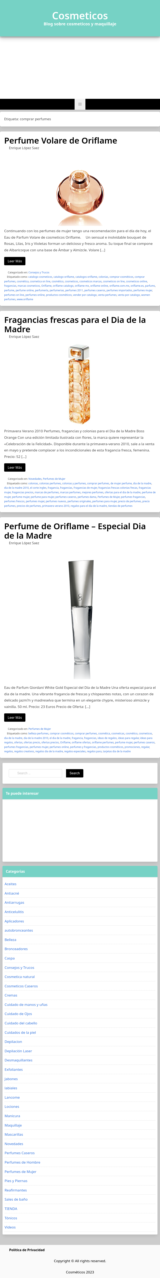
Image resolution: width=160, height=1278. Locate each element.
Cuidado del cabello (21, 1023)
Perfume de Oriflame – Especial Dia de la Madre (75, 530)
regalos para (94, 751)
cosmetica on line (40, 281)
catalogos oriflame (86, 277)
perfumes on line (14, 295)
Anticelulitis (14, 911)
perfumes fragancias (133, 497)
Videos (10, 1227)
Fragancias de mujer (85, 488)
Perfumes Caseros (20, 1152)
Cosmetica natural (20, 976)
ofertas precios (50, 742)
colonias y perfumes (74, 483)
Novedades (35, 479)
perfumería (41, 290)
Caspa (10, 958)
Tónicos (11, 1218)
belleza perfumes (38, 733)
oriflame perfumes (103, 742)
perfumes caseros (94, 290)
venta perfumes (107, 295)
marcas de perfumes (47, 492)
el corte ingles (38, 488)
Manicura (12, 1115)
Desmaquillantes (18, 1060)
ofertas (18, 742)
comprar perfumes (98, 483)
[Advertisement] (80, 67)
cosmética (23, 281)
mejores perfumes (92, 492)
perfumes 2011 (74, 290)
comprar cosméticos (121, 277)
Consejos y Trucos (39, 272)
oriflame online (99, 286)
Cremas (11, 995)
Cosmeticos (80, 15)
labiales (11, 1088)
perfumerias (57, 290)
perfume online (25, 290)
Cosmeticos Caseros (21, 986)
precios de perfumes (29, 506)
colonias (103, 277)
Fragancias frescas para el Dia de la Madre (75, 324)
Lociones (12, 1106)
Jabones (11, 1078)
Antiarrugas (14, 902)
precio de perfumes (129, 501)
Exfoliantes (14, 1069)
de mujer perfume (121, 483)
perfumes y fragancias (83, 747)
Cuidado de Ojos (18, 1013)
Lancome (12, 1097)
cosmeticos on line (114, 281)
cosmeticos (71, 281)
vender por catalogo (85, 295)
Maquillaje (13, 1125)
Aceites (10, 883)
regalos (8, 751)
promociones (132, 747)
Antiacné (12, 893)
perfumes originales (79, 501)
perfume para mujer (42, 497)
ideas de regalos (107, 738)
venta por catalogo (129, 295)
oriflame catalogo (63, 286)
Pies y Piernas (16, 1180)
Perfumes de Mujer (54, 479)
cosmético (58, 281)
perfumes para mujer (104, 501)
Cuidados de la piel (20, 1032)
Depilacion (13, 1041)
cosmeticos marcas (90, 281)
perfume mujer (20, 497)
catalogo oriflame (64, 277)
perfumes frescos (14, 501)
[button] (80, 104)
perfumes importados (119, 290)
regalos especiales (75, 751)
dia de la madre (142, 483)
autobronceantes (19, 930)
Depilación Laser (18, 1051)
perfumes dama (87, 497)
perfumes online (35, 295)
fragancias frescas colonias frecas (118, 488)
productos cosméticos (59, 295)
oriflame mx (82, 286)
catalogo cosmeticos (40, 277)
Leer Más (15, 261)
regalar (145, 747)
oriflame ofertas (81, 742)
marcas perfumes (70, 492)
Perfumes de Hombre (22, 1162)
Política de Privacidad (27, 1250)
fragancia (53, 488)
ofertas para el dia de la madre (123, 492)
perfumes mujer (143, 290)
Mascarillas (14, 1134)
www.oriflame (25, 299)
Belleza (10, 939)
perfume (9, 290)
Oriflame (46, 286)
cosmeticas (117, 733)
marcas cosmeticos (29, 286)
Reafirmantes (16, 1190)
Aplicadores (14, 921)
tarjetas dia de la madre (117, 751)
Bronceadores (16, 948)
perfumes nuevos (56, 501)
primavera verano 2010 (55, 506)
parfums (150, 286)
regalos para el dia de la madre (89, 506)
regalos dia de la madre (49, 751)
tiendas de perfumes (120, 506)
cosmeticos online (136, 281)
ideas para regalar (128, 738)
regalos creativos (24, 751)
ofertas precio (32, 742)
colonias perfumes (50, 483)
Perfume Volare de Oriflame (60, 140)
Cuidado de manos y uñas (26, 1004)
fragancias (10, 286)
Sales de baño (16, 1199)
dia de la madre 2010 (16, 488)
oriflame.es (137, 286)
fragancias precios (22, 492)
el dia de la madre (60, 738)
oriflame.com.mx (119, 286)
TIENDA (11, 1208)
